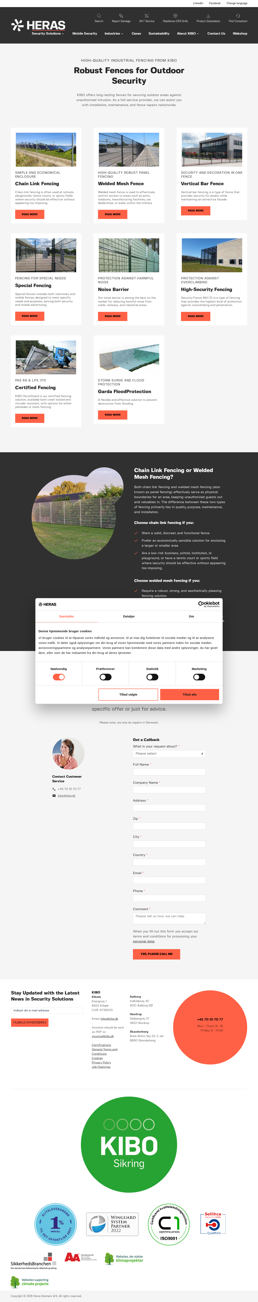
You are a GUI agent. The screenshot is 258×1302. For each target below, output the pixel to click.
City (137, 836)
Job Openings (101, 1067)
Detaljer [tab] (129, 616)
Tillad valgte (128, 694)
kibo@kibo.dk (66, 795)
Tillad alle (189, 694)
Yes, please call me (156, 954)
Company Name (146, 782)
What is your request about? (156, 746)
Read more (29, 214)
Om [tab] (191, 616)
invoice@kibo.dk (103, 1036)
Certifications (101, 1045)
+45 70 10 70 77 (69, 789)
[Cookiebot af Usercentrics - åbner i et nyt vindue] (201, 604)
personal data (143, 941)
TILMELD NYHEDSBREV (30, 1022)
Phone (139, 891)
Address (140, 800)
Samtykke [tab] (66, 616)
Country (140, 855)
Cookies (97, 1058)
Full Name (142, 764)
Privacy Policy (101, 1062)
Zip (136, 818)
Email (138, 873)
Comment (141, 909)
